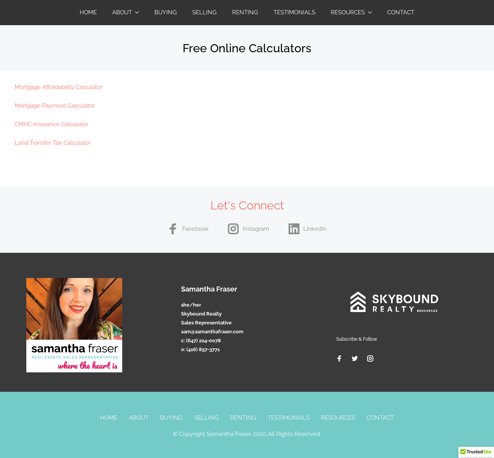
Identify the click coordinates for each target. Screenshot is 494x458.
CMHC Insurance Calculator (51, 124)
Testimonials (294, 12)
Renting (245, 12)
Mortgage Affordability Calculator (59, 87)
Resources (348, 12)
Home (88, 12)
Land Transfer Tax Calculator (53, 142)
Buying (165, 12)
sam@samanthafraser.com (212, 331)
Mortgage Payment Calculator (55, 105)
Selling (204, 12)
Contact (400, 12)
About (122, 12)
